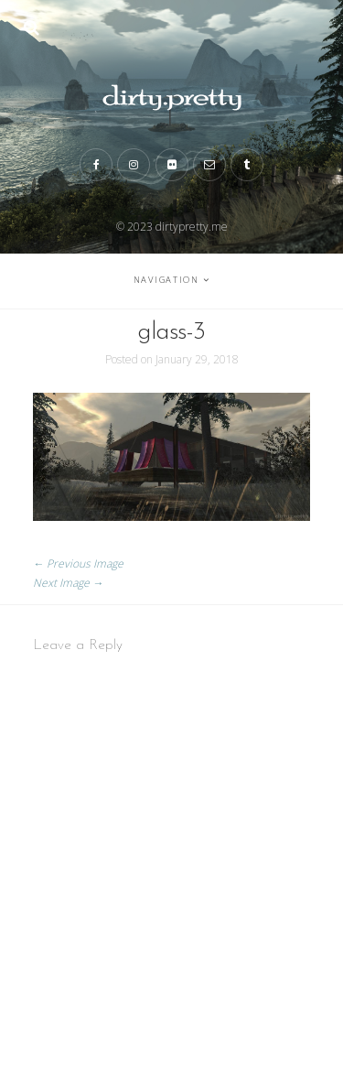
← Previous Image (78, 563)
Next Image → (68, 582)
